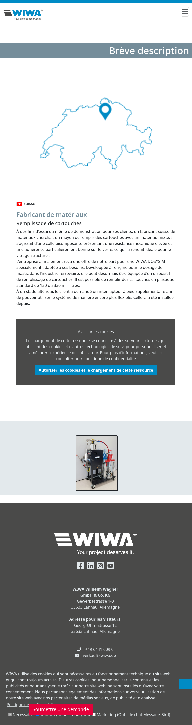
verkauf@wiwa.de (99, 655)
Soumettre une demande (61, 709)
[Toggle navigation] (185, 12)
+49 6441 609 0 (99, 649)
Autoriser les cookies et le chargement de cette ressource (96, 370)
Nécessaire (20, 714)
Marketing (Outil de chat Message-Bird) (131, 714)
